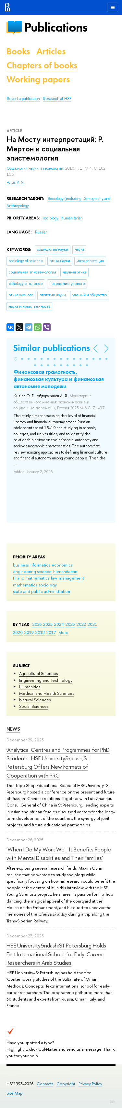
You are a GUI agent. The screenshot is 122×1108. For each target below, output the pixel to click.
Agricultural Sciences (38, 673)
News (13, 728)
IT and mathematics (31, 578)
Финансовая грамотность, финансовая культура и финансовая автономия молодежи (59, 379)
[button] (15, 359)
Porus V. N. (15, 182)
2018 (40, 632)
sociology (48, 585)
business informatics (31, 565)
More (63, 632)
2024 (59, 624)
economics (62, 565)
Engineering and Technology (45, 680)
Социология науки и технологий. (35, 168)
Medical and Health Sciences (46, 693)
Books (18, 51)
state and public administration (41, 591)
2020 (18, 632)
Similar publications (51, 348)
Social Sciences (33, 706)
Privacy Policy (90, 1084)
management (71, 578)
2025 (48, 624)
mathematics (25, 585)
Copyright (65, 1084)
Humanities (29, 687)
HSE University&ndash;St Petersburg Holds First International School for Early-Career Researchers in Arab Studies (56, 954)
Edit (113, 1101)
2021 (92, 624)
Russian (41, 232)
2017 (51, 632)
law (54, 578)
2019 (29, 632)
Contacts (45, 1084)
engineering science (32, 571)
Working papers (38, 79)
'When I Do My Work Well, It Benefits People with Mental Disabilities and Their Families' (58, 854)
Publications (55, 27)
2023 (70, 624)
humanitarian (65, 571)
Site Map (14, 1093)
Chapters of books (41, 65)
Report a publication (23, 98)
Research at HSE (57, 98)
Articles (51, 51)
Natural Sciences (35, 700)
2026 (37, 624)
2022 (81, 624)
